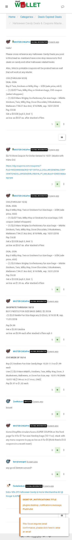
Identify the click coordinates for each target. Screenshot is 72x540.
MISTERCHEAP (21, 42)
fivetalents (18, 486)
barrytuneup (18, 462)
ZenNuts (17, 401)
